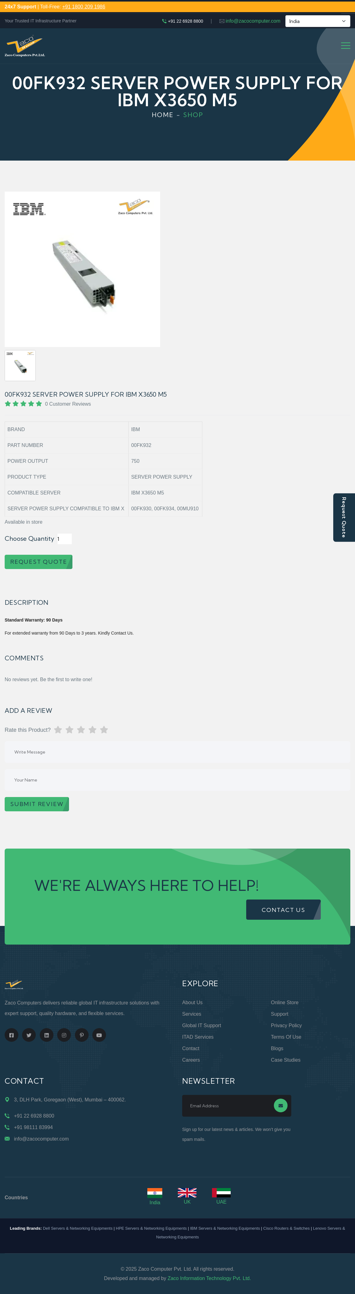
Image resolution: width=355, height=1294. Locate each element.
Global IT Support (201, 1025)
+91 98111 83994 (33, 1127)
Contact (190, 1048)
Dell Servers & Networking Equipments (78, 1228)
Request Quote (344, 517)
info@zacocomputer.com (253, 21)
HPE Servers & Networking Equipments (151, 1228)
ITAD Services (198, 1037)
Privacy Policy (286, 1025)
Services (191, 1014)
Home (163, 115)
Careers (191, 1060)
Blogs (277, 1048)
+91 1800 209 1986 (83, 6)
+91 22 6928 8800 (185, 21)
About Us (192, 1002)
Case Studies (286, 1060)
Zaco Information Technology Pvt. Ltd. (209, 1278)
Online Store (285, 1002)
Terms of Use (286, 1037)
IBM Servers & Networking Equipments (225, 1228)
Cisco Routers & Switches (286, 1228)
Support (279, 1014)
